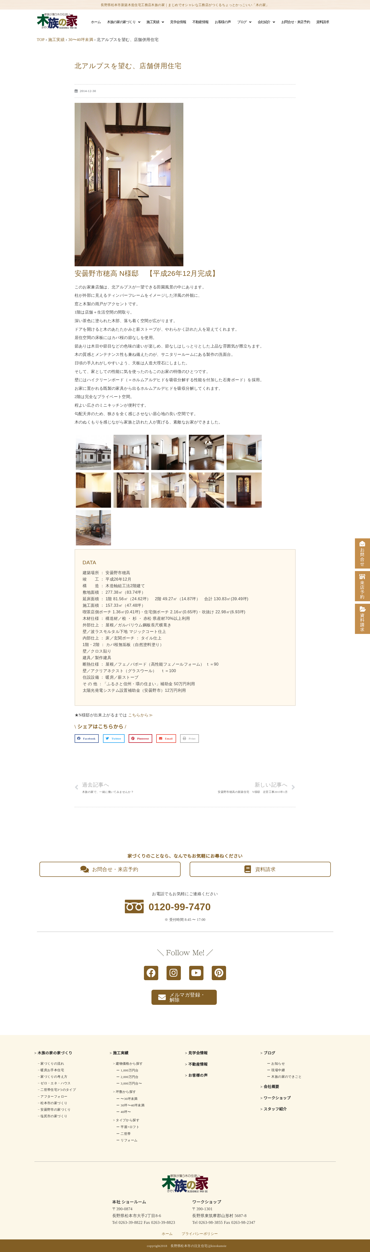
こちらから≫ (140, 715)
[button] (87, 738)
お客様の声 (223, 22)
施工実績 (155, 22)
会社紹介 (266, 22)
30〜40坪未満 (80, 39)
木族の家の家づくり (123, 22)
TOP (41, 39)
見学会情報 (178, 22)
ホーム (95, 22)
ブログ (244, 22)
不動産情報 (200, 22)
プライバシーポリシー (200, 1234)
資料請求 (322, 22)
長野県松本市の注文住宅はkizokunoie (199, 1246)
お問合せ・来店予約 (295, 22)
